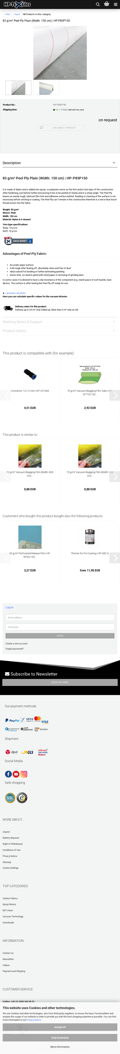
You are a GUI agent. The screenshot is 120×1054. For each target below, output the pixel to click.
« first (7, 14)
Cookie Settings (11, 868)
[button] (114, 395)
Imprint (6, 832)
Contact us (8, 953)
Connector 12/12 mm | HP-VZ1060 (30, 390)
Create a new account (16, 643)
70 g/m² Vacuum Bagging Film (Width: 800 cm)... (29, 474)
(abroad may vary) (76, 110)
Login (60, 636)
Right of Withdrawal (12, 844)
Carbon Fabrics (10, 898)
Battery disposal (11, 837)
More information (60, 1046)
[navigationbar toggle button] (115, 4)
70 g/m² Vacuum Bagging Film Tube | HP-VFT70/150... (90, 392)
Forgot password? (15, 648)
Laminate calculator (15, 293)
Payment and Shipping (14, 971)
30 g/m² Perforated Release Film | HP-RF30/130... (30, 555)
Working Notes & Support (22, 322)
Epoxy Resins (9, 904)
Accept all (60, 1027)
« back (16, 14)
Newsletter (8, 959)
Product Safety (14, 331)
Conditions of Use (12, 850)
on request (108, 120)
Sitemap (7, 862)
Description (12, 163)
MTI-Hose (8, 910)
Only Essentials (60, 1037)
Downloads (8, 922)
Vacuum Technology (13, 916)
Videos (6, 965)
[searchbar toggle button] (97, 4)
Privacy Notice (34, 1020)
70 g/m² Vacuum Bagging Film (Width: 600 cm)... (90, 474)
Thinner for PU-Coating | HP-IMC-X (90, 553)
